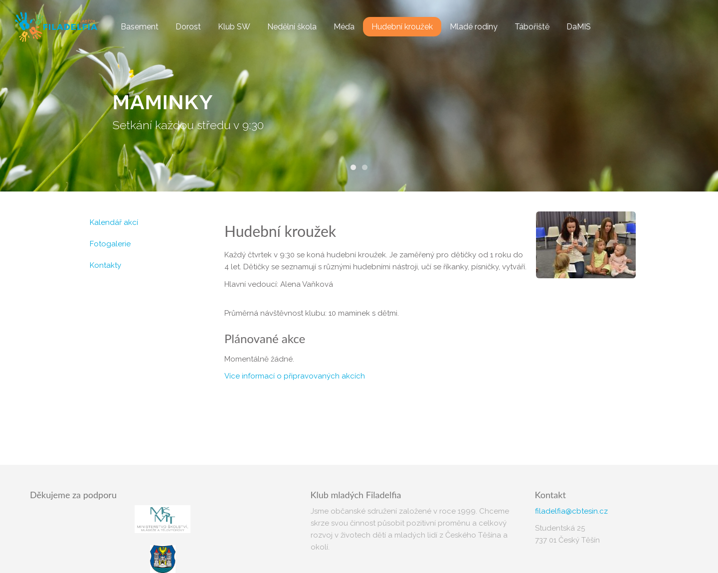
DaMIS (578, 26)
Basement (140, 26)
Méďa (344, 26)
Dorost (188, 26)
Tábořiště (532, 26)
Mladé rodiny (474, 26)
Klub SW (234, 26)
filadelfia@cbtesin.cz (571, 511)
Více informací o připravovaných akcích (294, 376)
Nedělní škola (292, 26)
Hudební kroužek (402, 26)
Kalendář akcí (114, 222)
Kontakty (105, 265)
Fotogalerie (110, 243)
